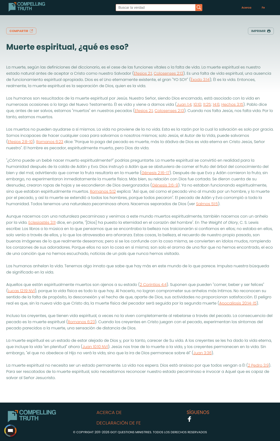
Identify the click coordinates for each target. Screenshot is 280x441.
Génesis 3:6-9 (165, 185)
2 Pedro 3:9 (258, 365)
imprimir (260, 31)
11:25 (207, 104)
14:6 (216, 104)
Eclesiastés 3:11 (42, 222)
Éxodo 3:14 (200, 79)
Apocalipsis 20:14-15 (238, 303)
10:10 (197, 104)
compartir (21, 31)
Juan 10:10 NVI (95, 346)
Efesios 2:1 (143, 73)
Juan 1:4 (184, 104)
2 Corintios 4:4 (153, 284)
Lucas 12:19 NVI (21, 290)
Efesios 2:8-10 (20, 141)
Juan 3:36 (202, 353)
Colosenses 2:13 (168, 73)
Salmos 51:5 (207, 204)
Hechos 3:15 (232, 104)
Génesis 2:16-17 (156, 172)
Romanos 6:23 (49, 141)
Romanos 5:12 (103, 191)
